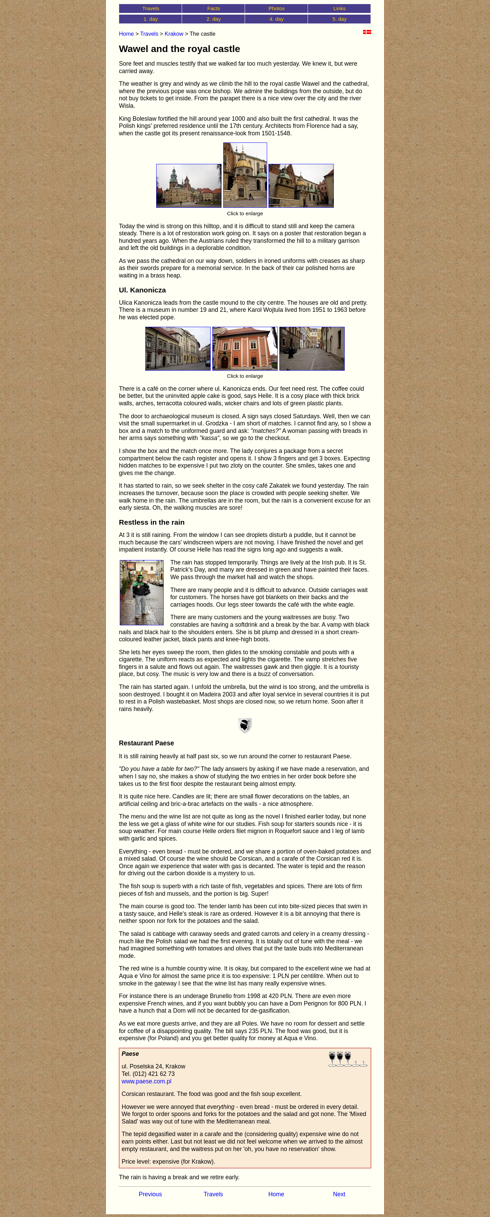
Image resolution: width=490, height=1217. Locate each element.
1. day (151, 19)
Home (126, 34)
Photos (276, 8)
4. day (277, 19)
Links (339, 8)
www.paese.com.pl (146, 1081)
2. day (214, 19)
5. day (339, 19)
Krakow (174, 34)
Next (339, 1194)
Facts (213, 8)
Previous (150, 1194)
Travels (150, 8)
